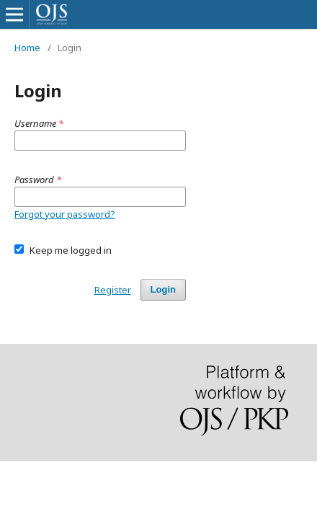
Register (112, 289)
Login (163, 289)
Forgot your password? (64, 214)
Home (27, 47)
